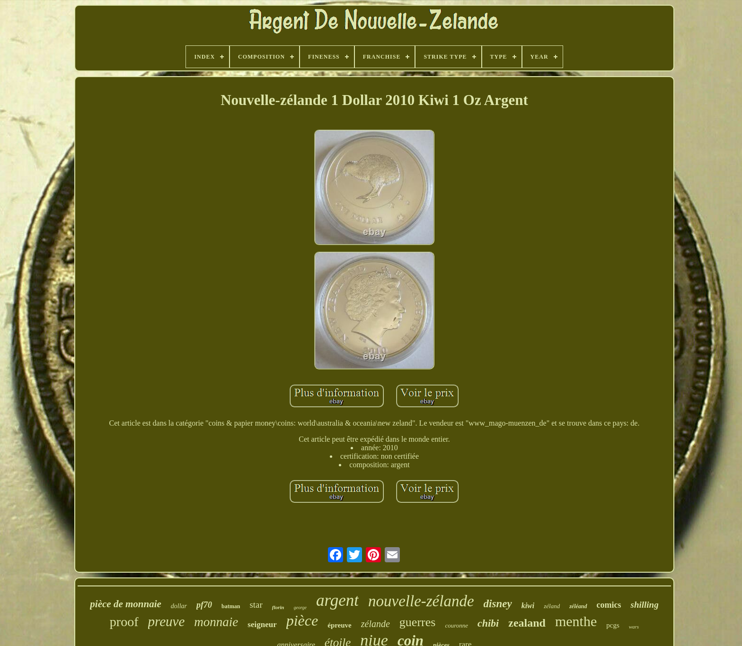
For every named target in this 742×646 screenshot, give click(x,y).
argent (337, 600)
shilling (644, 605)
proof (124, 621)
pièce (302, 620)
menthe (576, 621)
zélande (375, 624)
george (300, 607)
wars (634, 626)
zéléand (578, 606)
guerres (417, 622)
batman (230, 606)
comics (609, 605)
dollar (179, 606)
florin (278, 607)
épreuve (339, 625)
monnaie (216, 622)
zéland (552, 606)
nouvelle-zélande (421, 601)
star (255, 605)
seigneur (261, 624)
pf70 (204, 605)
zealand (527, 623)
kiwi (528, 606)
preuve (166, 621)
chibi (488, 623)
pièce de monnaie (125, 604)
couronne (456, 625)
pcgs (612, 625)
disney (498, 604)
